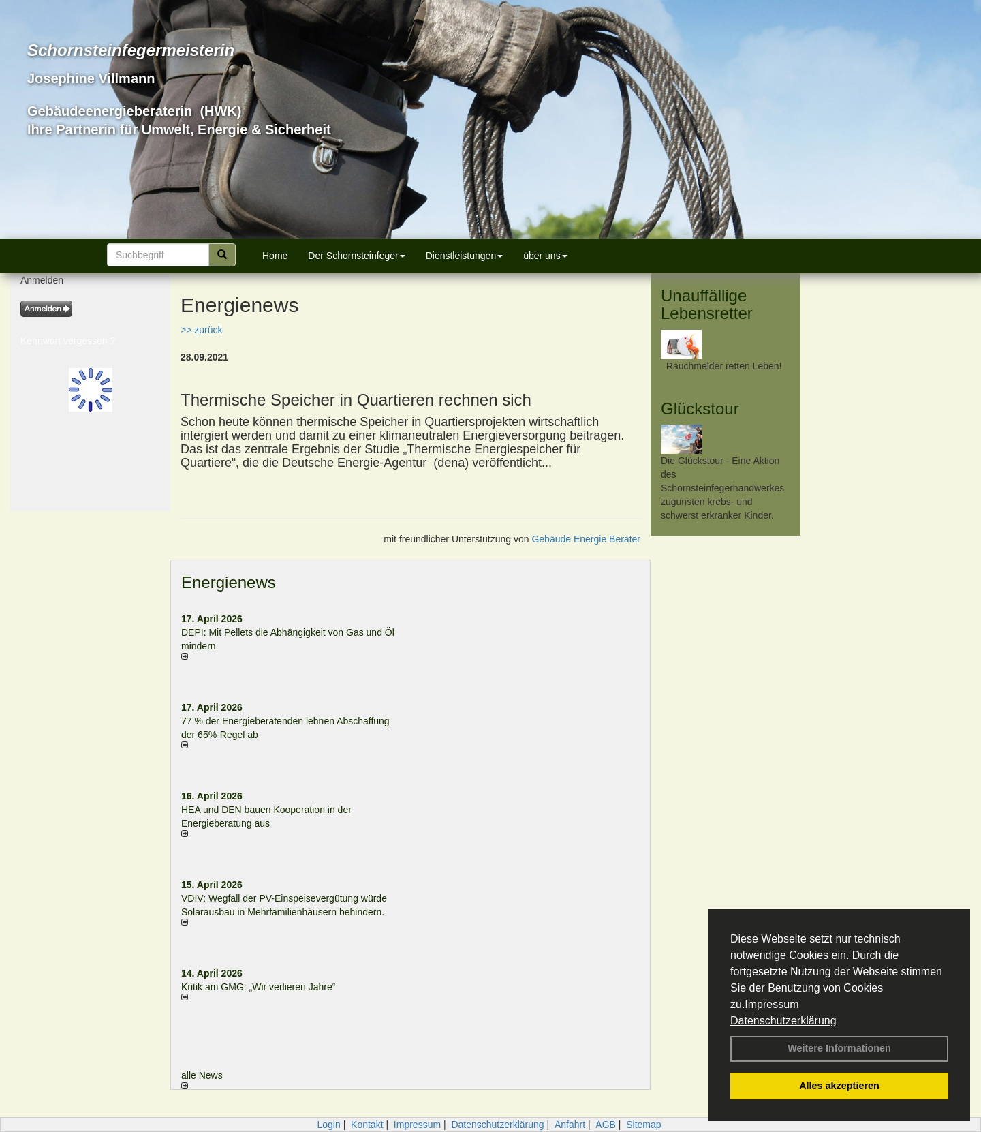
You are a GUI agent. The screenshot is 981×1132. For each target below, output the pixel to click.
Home (274, 255)
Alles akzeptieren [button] (839, 1085)
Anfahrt (570, 1124)
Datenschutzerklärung (783, 1020)
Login (328, 1124)
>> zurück (201, 329)
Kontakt (367, 1124)
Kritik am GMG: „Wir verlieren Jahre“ (258, 986)
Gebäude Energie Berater (585, 539)
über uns (545, 255)
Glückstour (700, 408)
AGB (605, 1124)
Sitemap (643, 1124)
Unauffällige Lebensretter (707, 304)
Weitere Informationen (839, 1048)
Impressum (771, 1004)
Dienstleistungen (464, 255)
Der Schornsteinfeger (356, 255)
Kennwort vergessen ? (67, 340)
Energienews (228, 582)
